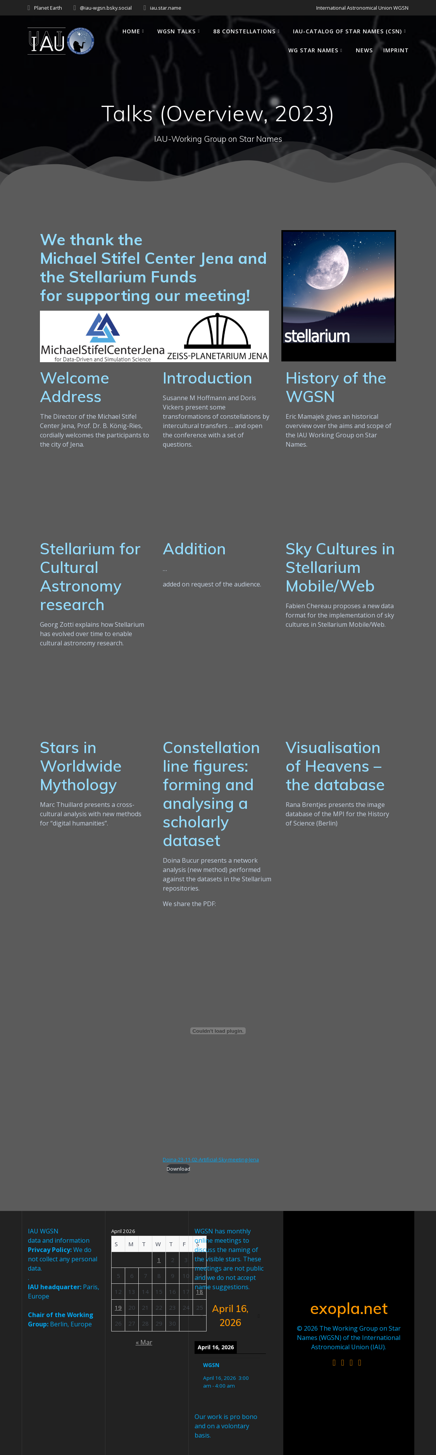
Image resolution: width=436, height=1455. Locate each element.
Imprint (396, 50)
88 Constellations (244, 31)
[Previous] (202, 1316)
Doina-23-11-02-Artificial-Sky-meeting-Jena (211, 1159)
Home (131, 31)
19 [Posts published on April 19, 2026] (118, 1307)
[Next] (259, 1316)
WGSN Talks (176, 31)
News (364, 50)
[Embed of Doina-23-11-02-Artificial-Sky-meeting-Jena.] (218, 1031)
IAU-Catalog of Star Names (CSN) (347, 31)
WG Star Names (313, 50)
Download (178, 1168)
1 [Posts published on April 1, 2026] (159, 1260)
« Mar (144, 1342)
